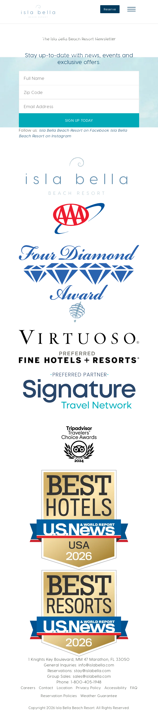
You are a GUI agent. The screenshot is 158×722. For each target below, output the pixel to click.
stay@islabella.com (92, 670)
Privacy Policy (88, 687)
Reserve (110, 9)
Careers (28, 687)
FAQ (133, 687)
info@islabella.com (96, 665)
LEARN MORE (79, 50)
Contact (46, 687)
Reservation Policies (59, 696)
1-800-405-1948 (86, 682)
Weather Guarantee (98, 696)
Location (64, 687)
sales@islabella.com (92, 676)
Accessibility (115, 687)
